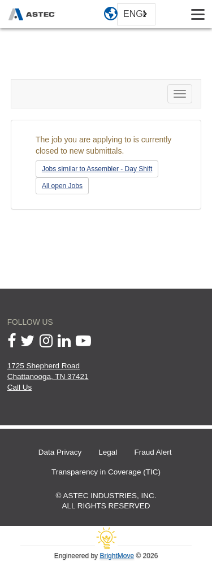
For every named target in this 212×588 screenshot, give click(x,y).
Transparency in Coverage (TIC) (106, 472)
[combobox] (136, 14)
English (134, 14)
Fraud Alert (152, 452)
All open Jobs (62, 186)
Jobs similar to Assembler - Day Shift (97, 169)
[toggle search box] (169, 14)
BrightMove (116, 556)
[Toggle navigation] (198, 14)
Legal (107, 452)
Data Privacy (60, 452)
